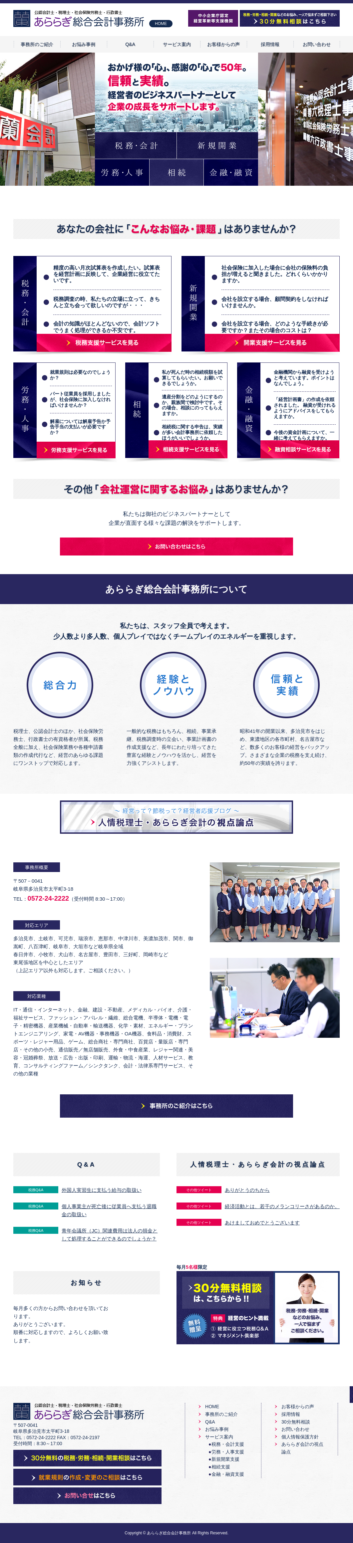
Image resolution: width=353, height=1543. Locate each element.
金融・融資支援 (227, 1474)
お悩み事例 (83, 44)
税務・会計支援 (227, 1444)
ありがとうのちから (247, 1190)
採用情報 (270, 44)
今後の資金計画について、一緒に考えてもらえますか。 (304, 435)
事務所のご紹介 (37, 44)
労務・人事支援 (227, 1451)
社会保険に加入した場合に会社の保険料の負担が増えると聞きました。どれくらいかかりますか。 (274, 274)
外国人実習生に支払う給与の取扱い (102, 1190)
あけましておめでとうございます (262, 1222)
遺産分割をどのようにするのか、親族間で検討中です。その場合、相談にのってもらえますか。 (192, 405)
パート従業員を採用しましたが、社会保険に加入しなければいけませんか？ (80, 399)
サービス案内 (177, 44)
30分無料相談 (295, 1422)
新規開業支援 (225, 1459)
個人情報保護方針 (300, 1436)
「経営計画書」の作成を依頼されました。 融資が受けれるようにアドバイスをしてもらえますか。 (305, 408)
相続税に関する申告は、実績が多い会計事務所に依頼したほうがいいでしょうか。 (192, 432)
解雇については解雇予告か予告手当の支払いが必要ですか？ (80, 427)
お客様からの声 (223, 44)
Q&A (130, 44)
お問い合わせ (317, 44)
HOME (161, 23)
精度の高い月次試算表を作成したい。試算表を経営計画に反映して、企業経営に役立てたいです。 (106, 274)
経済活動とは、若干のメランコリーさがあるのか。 (282, 1206)
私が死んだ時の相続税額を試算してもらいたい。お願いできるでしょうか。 (192, 377)
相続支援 (220, 1466)
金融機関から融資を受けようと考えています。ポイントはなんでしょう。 (304, 377)
